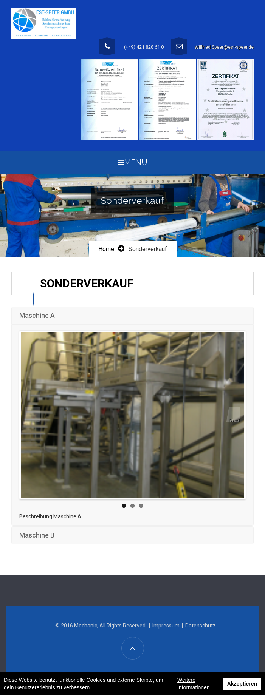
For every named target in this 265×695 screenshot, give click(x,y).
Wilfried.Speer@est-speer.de (224, 47)
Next (234, 420)
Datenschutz (200, 626)
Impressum (166, 626)
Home (106, 249)
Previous (32, 414)
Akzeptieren (242, 684)
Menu (132, 162)
